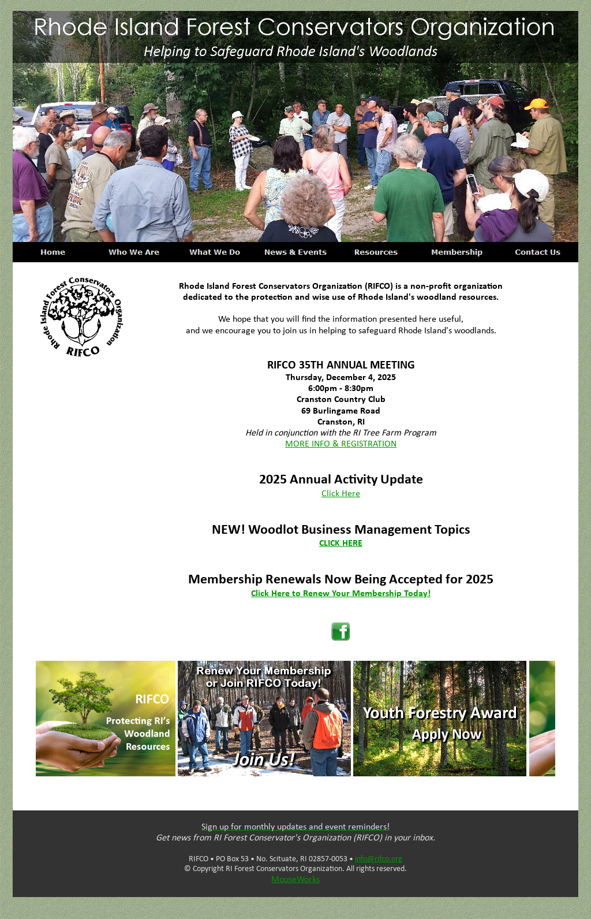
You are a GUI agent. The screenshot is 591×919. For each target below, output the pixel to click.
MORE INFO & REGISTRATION (341, 444)
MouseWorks (295, 879)
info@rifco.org (378, 859)
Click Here (340, 493)
